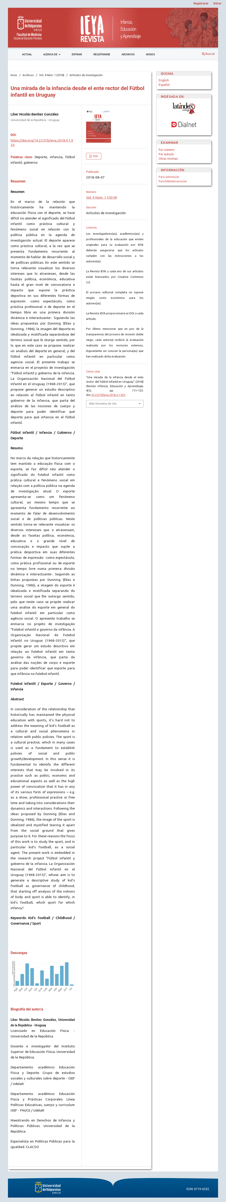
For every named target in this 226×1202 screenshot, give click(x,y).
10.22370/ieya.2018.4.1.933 (108, 394)
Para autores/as (169, 176)
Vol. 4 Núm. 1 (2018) (51, 75)
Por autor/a (166, 154)
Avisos (150, 54)
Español (164, 84)
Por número (167, 150)
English (164, 80)
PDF (95, 156)
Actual (27, 54)
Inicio (14, 75)
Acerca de (50, 54)
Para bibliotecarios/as (173, 181)
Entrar (77, 54)
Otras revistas (168, 158)
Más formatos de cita (103, 403)
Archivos (128, 54)
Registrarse (101, 54)
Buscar (208, 54)
